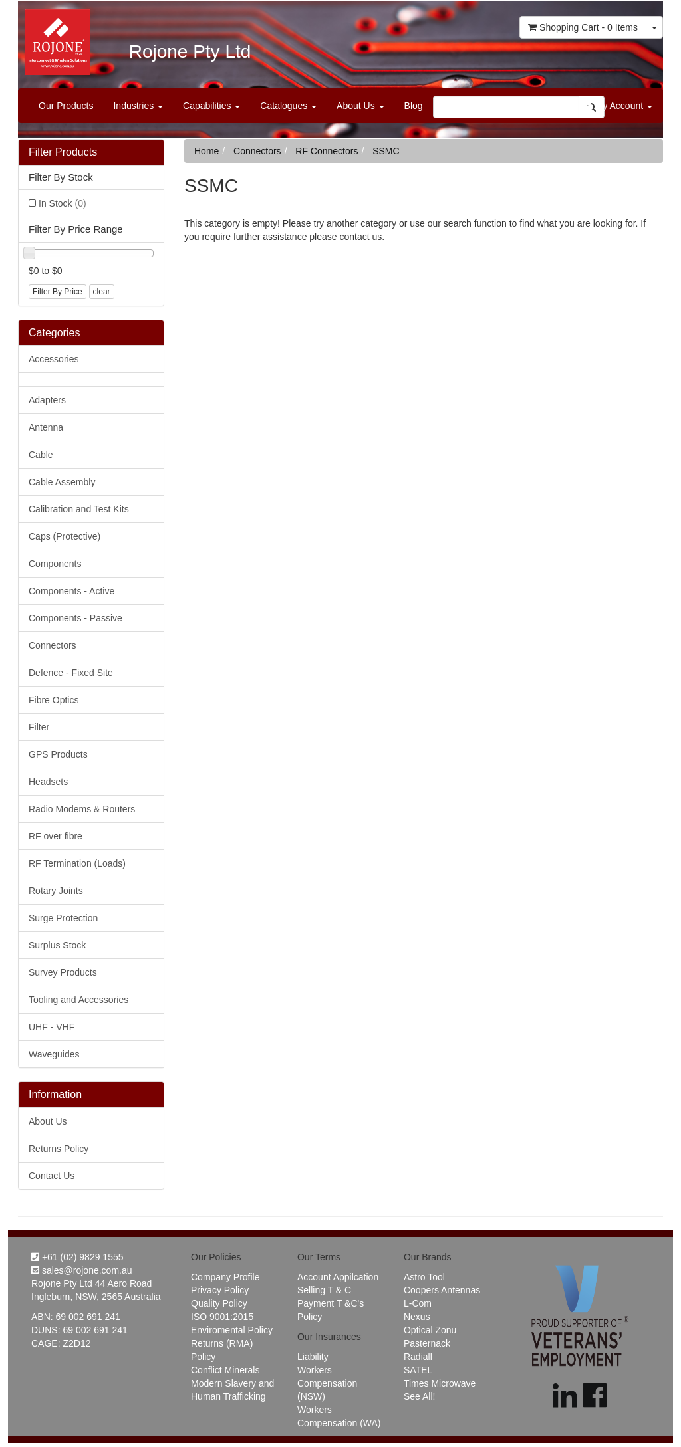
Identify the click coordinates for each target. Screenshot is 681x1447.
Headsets (48, 781)
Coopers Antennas (442, 1290)
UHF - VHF (51, 1027)
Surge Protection (63, 918)
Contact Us (51, 1175)
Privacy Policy (220, 1290)
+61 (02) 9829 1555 (77, 1257)
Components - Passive (75, 618)
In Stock (62, 203)
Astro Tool (424, 1277)
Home (206, 151)
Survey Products (63, 972)
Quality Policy (219, 1303)
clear (101, 291)
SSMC (385, 151)
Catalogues (288, 105)
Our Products (66, 105)
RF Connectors (326, 151)
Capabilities (211, 105)
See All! (419, 1396)
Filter (39, 727)
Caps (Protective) (64, 536)
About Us (360, 105)
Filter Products (63, 152)
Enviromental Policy (232, 1330)
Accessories (53, 359)
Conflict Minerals (225, 1370)
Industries (138, 105)
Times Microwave (440, 1383)
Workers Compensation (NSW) (327, 1383)
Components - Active (71, 591)
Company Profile (225, 1277)
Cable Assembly (62, 482)
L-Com (418, 1303)
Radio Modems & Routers (82, 809)
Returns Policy (58, 1148)
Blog (413, 105)
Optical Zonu (430, 1330)
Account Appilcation (337, 1277)
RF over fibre (55, 836)
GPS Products (58, 754)
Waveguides (54, 1054)
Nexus (417, 1316)
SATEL (418, 1370)
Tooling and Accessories (78, 999)
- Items (583, 27)
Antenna (46, 427)
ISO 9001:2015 (222, 1316)
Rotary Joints (56, 890)
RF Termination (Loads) (77, 863)
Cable (41, 454)
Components (55, 563)
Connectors (52, 645)
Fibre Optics (53, 700)
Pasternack (427, 1343)
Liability (313, 1356)
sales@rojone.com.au (81, 1270)
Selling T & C (324, 1290)
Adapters (47, 400)
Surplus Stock (57, 945)
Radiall (418, 1356)
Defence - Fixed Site (71, 672)
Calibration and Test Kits (79, 509)
